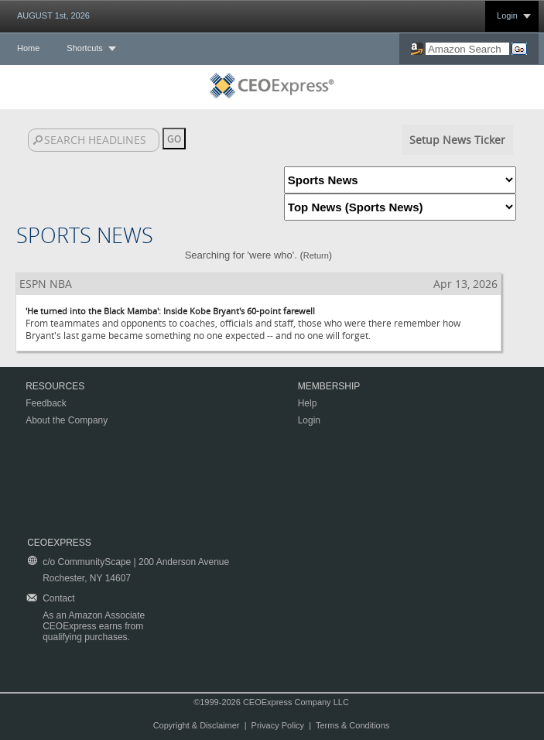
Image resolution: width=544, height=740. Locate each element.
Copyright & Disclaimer (196, 725)
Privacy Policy (277, 725)
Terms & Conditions (352, 725)
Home (28, 48)
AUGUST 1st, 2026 (53, 15)
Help (307, 403)
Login (507, 15)
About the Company (67, 420)
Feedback (46, 403)
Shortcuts (84, 48)
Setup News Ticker (457, 139)
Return (316, 255)
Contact (58, 598)
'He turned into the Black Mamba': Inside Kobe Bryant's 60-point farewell (170, 311)
